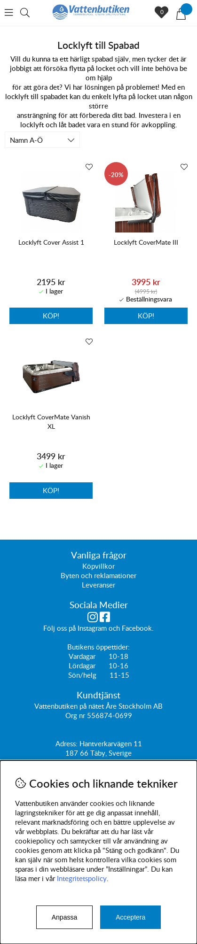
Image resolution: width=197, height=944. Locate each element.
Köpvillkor (98, 566)
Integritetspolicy (82, 878)
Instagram (92, 628)
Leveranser (98, 584)
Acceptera (130, 917)
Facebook (137, 628)
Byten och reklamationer (98, 575)
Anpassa (64, 917)
